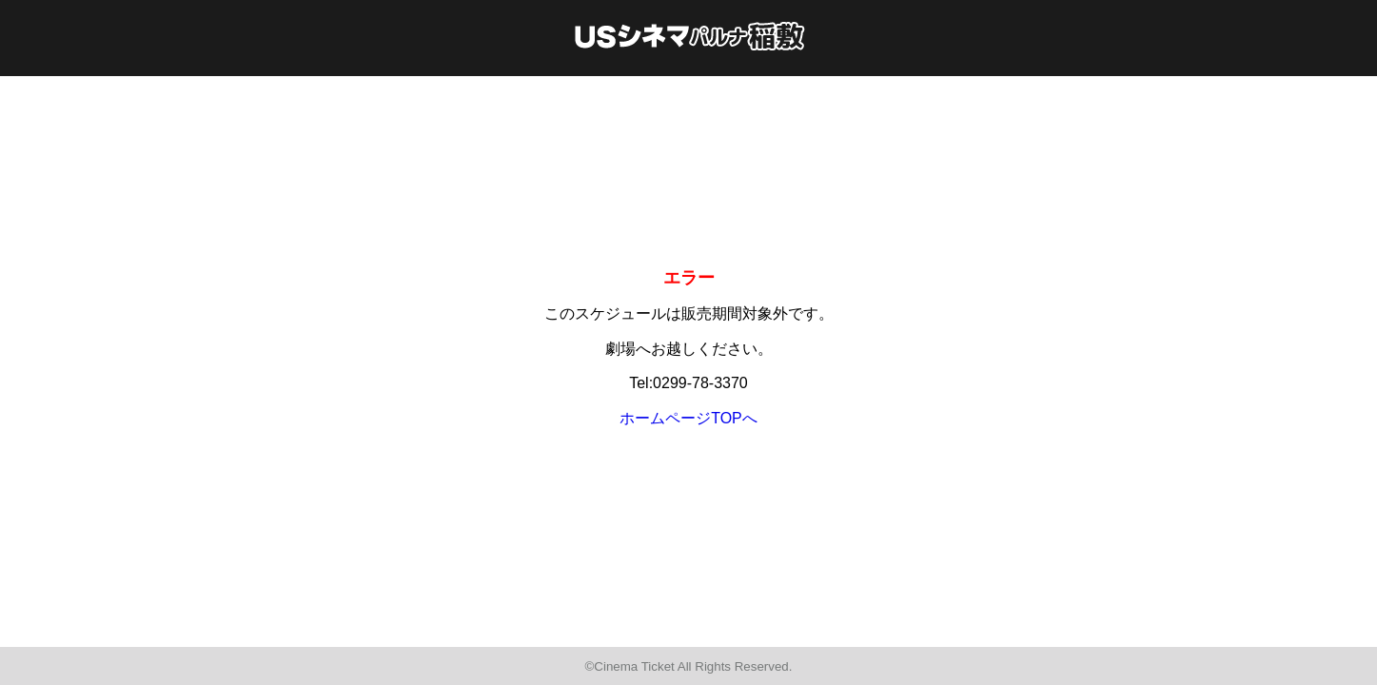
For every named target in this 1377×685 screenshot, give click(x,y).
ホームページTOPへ (688, 418)
